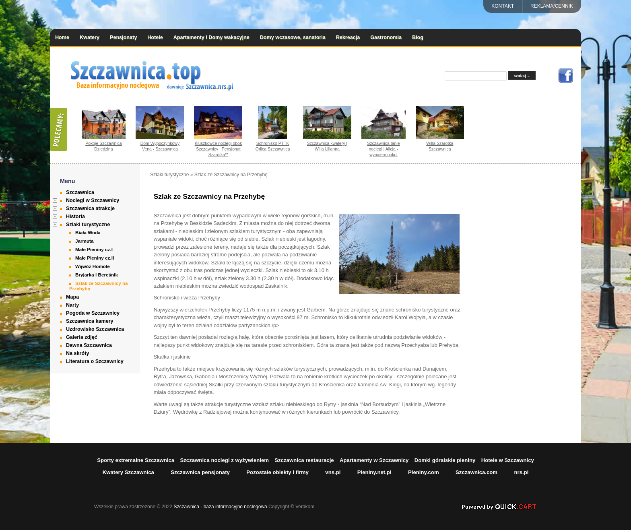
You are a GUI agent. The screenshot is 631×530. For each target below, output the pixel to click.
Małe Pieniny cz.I (94, 249)
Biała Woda (88, 232)
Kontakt (502, 6)
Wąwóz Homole (92, 266)
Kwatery (89, 37)
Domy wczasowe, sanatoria (293, 37)
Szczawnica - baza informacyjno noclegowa (220, 506)
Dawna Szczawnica (89, 345)
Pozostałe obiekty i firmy (277, 472)
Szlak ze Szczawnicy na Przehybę (98, 285)
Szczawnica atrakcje (90, 208)
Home (62, 37)
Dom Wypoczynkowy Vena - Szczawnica (160, 146)
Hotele (155, 37)
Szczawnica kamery (89, 321)
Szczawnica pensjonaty (200, 472)
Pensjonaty (123, 37)
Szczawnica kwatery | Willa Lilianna (327, 146)
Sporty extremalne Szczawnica (135, 460)
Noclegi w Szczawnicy (92, 200)
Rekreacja (348, 37)
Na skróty (77, 353)
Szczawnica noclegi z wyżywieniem (224, 460)
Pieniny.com (423, 472)
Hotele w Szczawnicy (507, 460)
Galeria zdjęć (81, 337)
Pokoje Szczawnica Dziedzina (103, 146)
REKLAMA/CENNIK (551, 6)
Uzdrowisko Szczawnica (95, 329)
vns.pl (332, 472)
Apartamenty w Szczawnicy (374, 460)
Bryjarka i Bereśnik (96, 274)
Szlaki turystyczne (88, 224)
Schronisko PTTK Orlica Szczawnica (273, 146)
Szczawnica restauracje (304, 460)
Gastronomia (386, 37)
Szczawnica (80, 192)
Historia (75, 216)
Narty (72, 305)
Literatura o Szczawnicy (95, 361)
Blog (417, 37)
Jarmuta (84, 240)
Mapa (72, 297)
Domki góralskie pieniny (445, 460)
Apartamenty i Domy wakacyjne (211, 37)
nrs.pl (521, 472)
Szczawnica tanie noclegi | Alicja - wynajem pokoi (383, 149)
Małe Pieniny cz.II (94, 257)
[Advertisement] (531, 292)
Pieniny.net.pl (374, 472)
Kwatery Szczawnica (128, 472)
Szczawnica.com (476, 472)
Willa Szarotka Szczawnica (439, 146)
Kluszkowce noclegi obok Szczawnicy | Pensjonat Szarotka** (218, 149)
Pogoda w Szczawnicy (93, 313)
